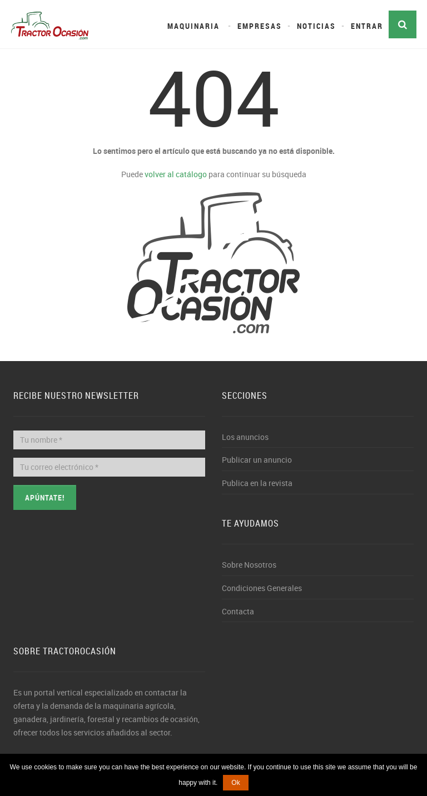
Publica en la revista (257, 483)
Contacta (238, 611)
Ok (235, 783)
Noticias (316, 26)
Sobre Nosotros (249, 564)
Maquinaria (193, 26)
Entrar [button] (367, 26)
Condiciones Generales (262, 588)
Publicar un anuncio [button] (257, 459)
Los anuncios (245, 437)
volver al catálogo (176, 174)
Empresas (259, 26)
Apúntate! (44, 497)
